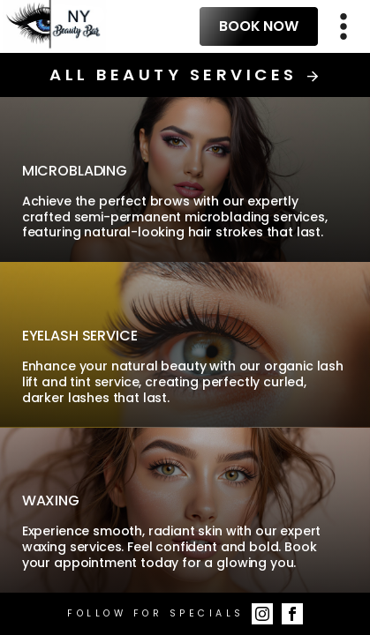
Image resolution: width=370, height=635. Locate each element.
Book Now (258, 26)
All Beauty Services (184, 75)
